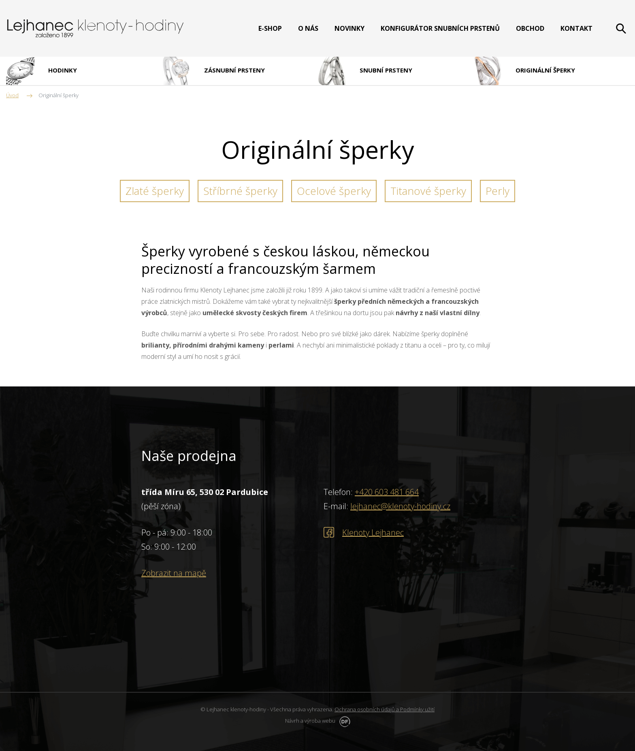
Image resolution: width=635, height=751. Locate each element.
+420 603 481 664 (387, 491)
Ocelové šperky (334, 190)
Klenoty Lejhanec (373, 532)
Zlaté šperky (155, 190)
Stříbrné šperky (240, 190)
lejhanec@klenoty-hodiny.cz (400, 506)
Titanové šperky (428, 190)
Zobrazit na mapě (173, 573)
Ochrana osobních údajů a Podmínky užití (385, 709)
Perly (497, 190)
